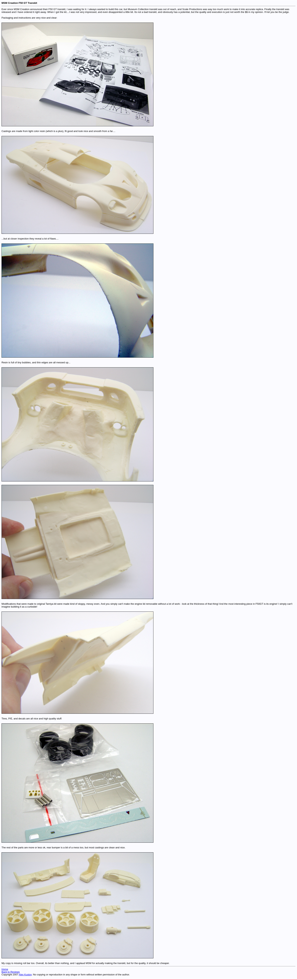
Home (5, 969)
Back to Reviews (11, 971)
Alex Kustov (25, 974)
